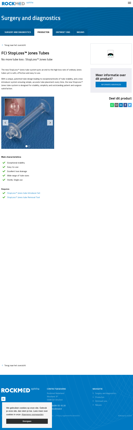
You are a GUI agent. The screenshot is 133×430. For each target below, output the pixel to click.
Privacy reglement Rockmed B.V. (68, 415)
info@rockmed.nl (54, 408)
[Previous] (5, 123)
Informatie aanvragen (111, 84)
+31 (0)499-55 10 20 (56, 405)
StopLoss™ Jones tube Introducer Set (23, 193)
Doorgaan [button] (27, 421)
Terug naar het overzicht (13, 45)
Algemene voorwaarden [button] (33, 414)
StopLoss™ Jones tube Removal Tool (23, 197)
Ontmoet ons (63, 32)
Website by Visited (125, 415)
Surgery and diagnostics (18, 32)
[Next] (50, 123)
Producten (43, 32)
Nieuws (80, 32)
